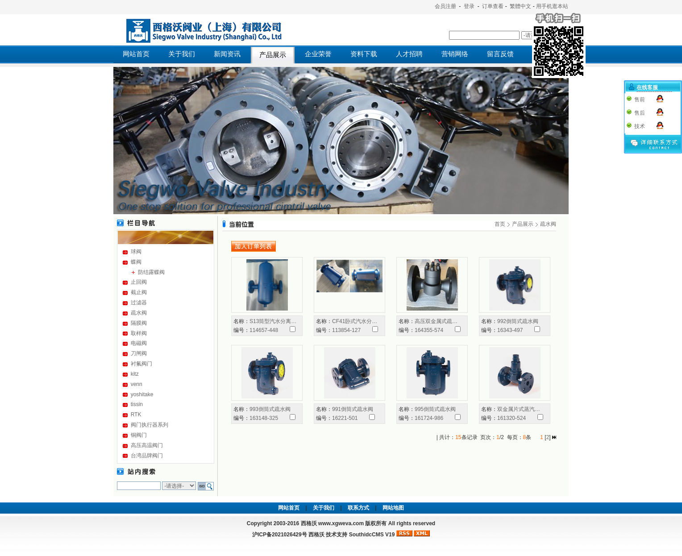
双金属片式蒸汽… (518, 409)
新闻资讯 (227, 54)
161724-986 (429, 418)
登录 (469, 6)
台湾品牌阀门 (147, 455)
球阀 (136, 252)
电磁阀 (139, 343)
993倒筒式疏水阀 (270, 409)
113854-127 (346, 330)
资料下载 (363, 54)
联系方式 (358, 508)
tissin (137, 404)
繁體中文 (520, 6)
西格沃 (316, 534)
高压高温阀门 (147, 445)
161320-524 (511, 418)
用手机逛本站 (552, 6)
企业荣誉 (318, 54)
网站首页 (136, 54)
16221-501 (345, 418)
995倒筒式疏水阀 (435, 409)
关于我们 (181, 54)
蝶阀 (136, 262)
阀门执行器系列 (149, 425)
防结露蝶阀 (151, 272)
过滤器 (139, 302)
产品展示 (272, 54)
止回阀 (139, 282)
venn (136, 384)
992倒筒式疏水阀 (517, 321)
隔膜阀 (139, 323)
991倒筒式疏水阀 (352, 409)
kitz (135, 374)
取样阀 (139, 333)
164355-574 (429, 330)
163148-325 (264, 418)
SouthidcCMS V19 (372, 534)
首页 (500, 224)
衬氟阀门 (141, 364)
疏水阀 (139, 313)
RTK (136, 414)
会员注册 (445, 6)
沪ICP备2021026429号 (279, 534)
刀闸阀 (139, 353)
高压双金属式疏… (436, 321)
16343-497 (510, 330)
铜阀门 (139, 435)
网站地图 (393, 508)
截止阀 (139, 292)
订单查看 (492, 6)
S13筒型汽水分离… (273, 321)
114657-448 (264, 330)
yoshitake (142, 394)
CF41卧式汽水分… (354, 321)
